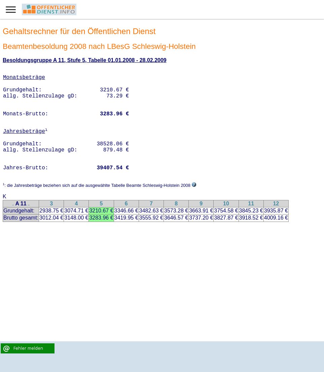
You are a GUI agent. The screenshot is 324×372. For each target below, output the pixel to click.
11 (251, 203)
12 (276, 203)
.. (13, 204)
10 (226, 203)
